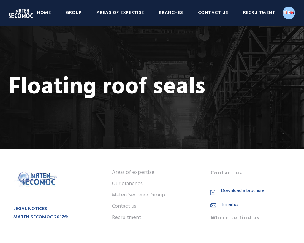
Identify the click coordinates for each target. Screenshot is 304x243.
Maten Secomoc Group (138, 195)
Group (74, 13)
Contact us (213, 13)
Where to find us (235, 218)
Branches (171, 13)
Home (44, 13)
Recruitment (259, 13)
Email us (230, 205)
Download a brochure (242, 191)
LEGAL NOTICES (30, 209)
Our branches (127, 184)
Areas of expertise (120, 13)
